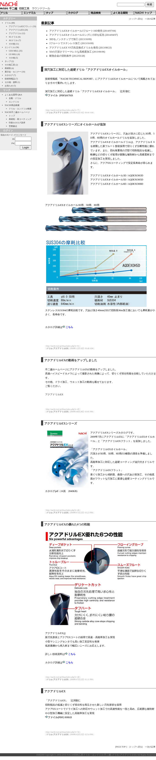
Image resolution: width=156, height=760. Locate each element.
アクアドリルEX (54, 394)
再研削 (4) (9, 68)
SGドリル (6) (15, 37)
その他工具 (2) (11, 65)
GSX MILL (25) (15, 51)
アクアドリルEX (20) (18, 30)
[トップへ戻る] (136, 19)
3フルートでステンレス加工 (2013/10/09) (71, 43)
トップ (12, 116)
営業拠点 (13, 126)
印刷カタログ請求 (17, 123)
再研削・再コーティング (20, 119)
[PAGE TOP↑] (121, 747)
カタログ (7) (10, 75)
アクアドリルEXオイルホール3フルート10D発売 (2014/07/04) (82, 30)
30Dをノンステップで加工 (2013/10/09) (70, 39)
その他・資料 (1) (12, 82)
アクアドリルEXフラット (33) (22, 26)
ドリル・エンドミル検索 (20, 109)
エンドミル (14, 102)
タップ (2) (9, 61)
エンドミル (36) (12, 47)
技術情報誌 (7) (11, 79)
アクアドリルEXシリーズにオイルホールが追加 (75, 124)
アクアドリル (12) (17, 33)
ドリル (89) (10, 23)
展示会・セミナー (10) (15, 72)
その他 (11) (14, 44)
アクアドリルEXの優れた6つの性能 (67, 524)
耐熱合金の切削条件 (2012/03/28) (67, 55)
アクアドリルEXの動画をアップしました (70, 360)
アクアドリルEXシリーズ (60, 423)
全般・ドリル (15, 98)
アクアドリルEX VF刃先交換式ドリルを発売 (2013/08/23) (80, 47)
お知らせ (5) (10, 86)
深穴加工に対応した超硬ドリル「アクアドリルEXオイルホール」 (86, 69)
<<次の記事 (150, 19)
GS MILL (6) (14, 54)
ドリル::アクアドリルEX (57, 112)
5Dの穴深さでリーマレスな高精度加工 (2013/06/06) (77, 51)
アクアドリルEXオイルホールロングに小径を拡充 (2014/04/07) (83, 34)
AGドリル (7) (15, 40)
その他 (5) (13, 58)
